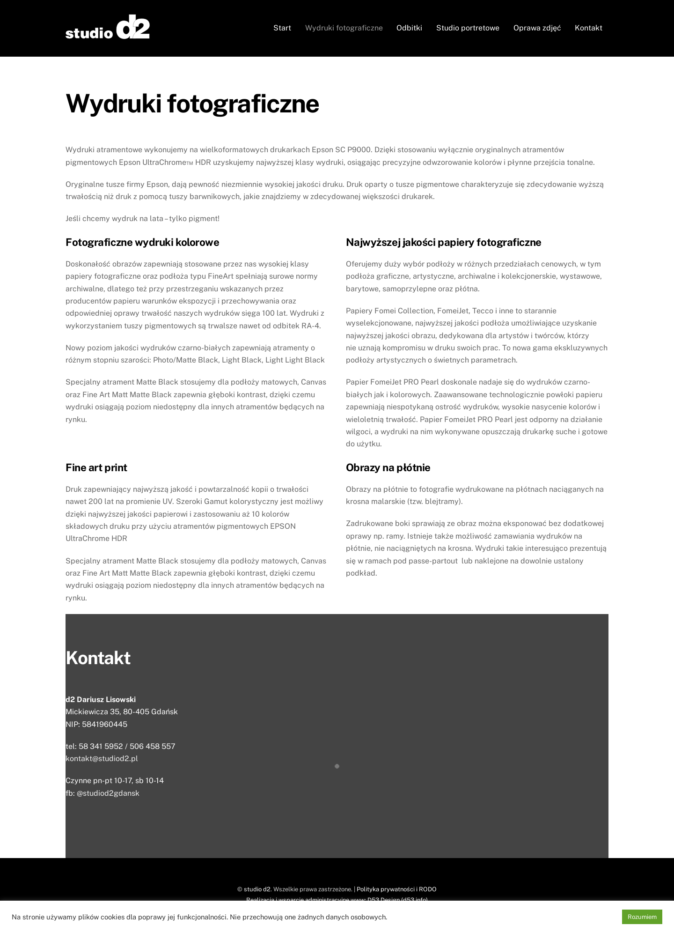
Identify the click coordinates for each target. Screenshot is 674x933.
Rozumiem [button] (642, 916)
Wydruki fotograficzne (344, 27)
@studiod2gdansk (108, 793)
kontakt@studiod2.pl (102, 758)
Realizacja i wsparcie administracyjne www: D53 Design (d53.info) (337, 899)
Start (282, 27)
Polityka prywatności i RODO (397, 889)
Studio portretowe (467, 27)
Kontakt (588, 27)
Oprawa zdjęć (537, 27)
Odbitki (409, 27)
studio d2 (257, 889)
